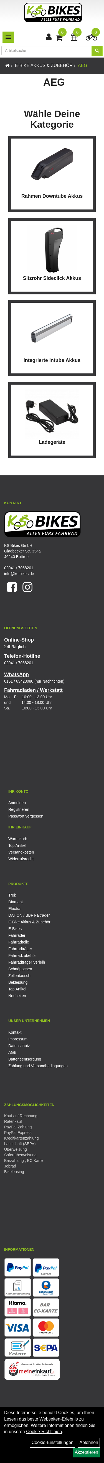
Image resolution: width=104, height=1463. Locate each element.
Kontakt (14, 1032)
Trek (12, 895)
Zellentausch (19, 975)
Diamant (15, 902)
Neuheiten (17, 995)
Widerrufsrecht (21, 859)
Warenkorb (17, 839)
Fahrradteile (18, 942)
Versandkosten (21, 852)
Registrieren (18, 809)
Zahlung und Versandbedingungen (38, 1066)
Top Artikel (17, 845)
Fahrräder (16, 935)
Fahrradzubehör (22, 955)
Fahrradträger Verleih (26, 962)
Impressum (17, 1039)
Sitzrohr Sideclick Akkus (52, 278)
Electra (14, 908)
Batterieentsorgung (24, 1059)
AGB (12, 1052)
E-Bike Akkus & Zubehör (44, 65)
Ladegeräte (52, 442)
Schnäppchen (20, 969)
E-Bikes (15, 928)
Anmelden (17, 802)
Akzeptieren (86, 1452)
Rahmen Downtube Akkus (52, 196)
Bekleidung (17, 982)
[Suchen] (97, 51)
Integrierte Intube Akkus (52, 360)
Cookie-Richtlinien (44, 1431)
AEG (82, 65)
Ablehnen (88, 1442)
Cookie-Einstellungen (52, 1442)
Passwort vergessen (25, 816)
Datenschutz (19, 1045)
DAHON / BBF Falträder (29, 915)
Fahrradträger (20, 949)
